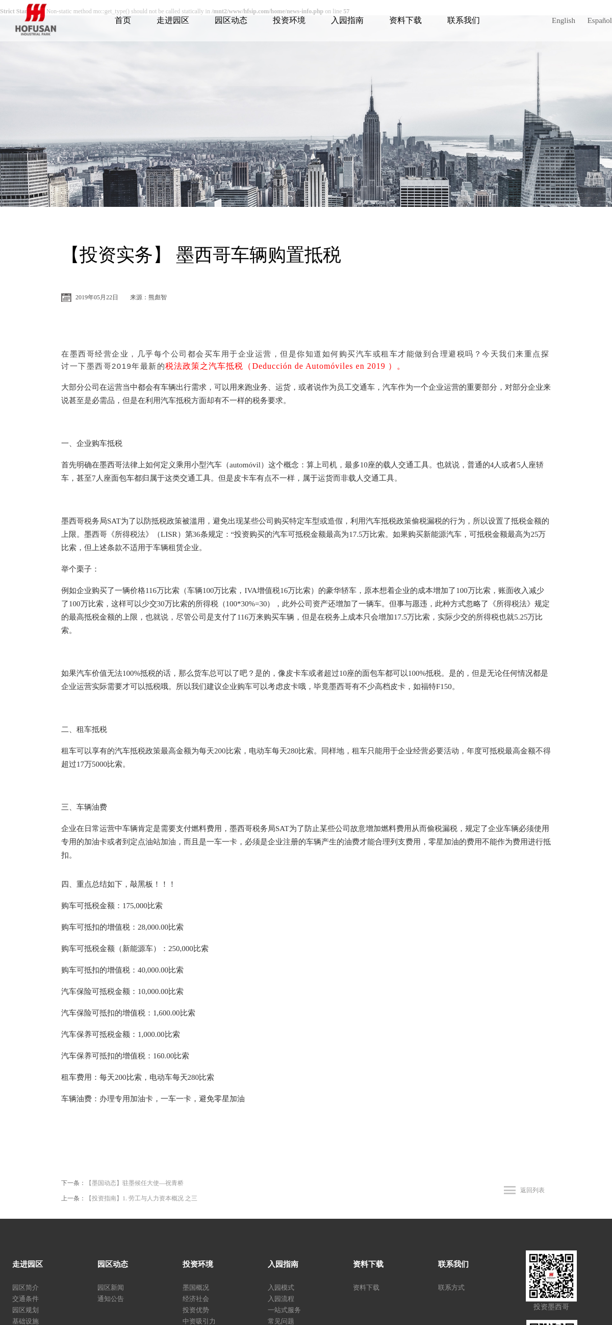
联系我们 (463, 20)
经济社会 (196, 1299)
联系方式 (451, 1287)
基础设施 (25, 1321)
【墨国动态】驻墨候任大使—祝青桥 (135, 1183)
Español (600, 20)
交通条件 (25, 1299)
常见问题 (281, 1321)
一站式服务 (284, 1310)
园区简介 (25, 1287)
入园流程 (281, 1299)
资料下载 (405, 20)
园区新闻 (110, 1287)
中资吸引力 (199, 1321)
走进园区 (173, 20)
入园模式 (281, 1287)
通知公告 (110, 1299)
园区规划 (25, 1310)
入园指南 (347, 20)
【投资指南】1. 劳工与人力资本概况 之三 (141, 1198)
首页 (123, 20)
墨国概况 (196, 1287)
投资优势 (196, 1310)
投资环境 (289, 20)
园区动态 (231, 20)
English (563, 20)
